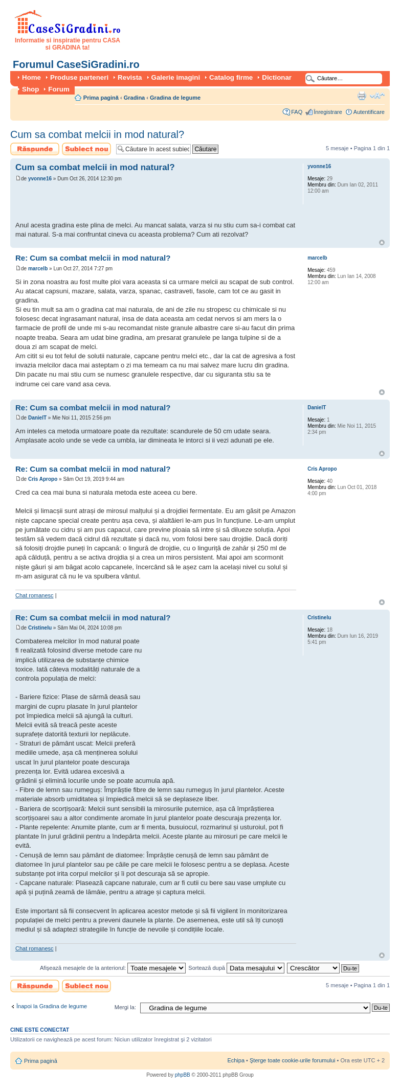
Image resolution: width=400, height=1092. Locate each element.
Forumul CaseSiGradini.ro (76, 64)
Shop (30, 89)
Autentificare (369, 112)
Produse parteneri (79, 77)
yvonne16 (40, 178)
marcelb (38, 268)
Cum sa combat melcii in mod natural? (97, 134)
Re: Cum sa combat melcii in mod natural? (92, 257)
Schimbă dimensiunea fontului (377, 95)
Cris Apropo (42, 479)
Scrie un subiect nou (86, 149)
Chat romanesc (34, 595)
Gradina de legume (175, 98)
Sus (382, 242)
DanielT (37, 418)
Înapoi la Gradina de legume (51, 1006)
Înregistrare (328, 112)
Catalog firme (231, 77)
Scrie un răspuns (34, 149)
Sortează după (236, 968)
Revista (130, 77)
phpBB (182, 1075)
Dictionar (277, 77)
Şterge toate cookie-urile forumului (293, 1060)
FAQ (296, 112)
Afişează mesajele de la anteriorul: (113, 968)
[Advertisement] (135, 203)
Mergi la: (125, 1007)
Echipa (236, 1060)
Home (31, 77)
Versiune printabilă (361, 95)
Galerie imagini (176, 77)
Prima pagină (101, 98)
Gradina (134, 98)
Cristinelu (40, 628)
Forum (58, 89)
